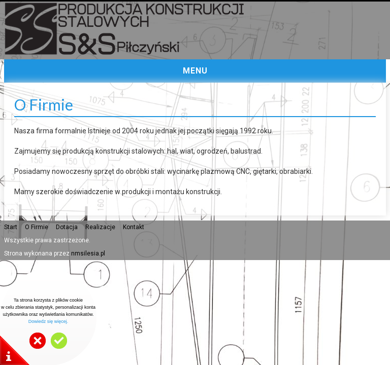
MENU (195, 71)
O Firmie (36, 227)
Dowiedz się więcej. (48, 321)
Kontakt (133, 227)
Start (10, 227)
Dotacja (67, 227)
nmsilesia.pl (88, 253)
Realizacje (100, 227)
